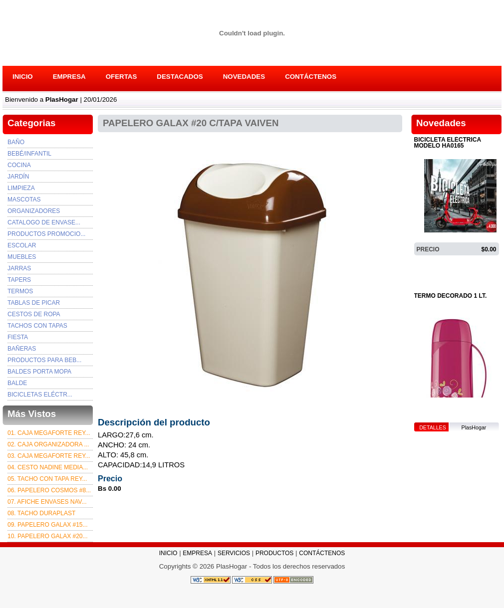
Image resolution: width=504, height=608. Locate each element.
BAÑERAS (21, 349)
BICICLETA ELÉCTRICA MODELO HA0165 (447, 143)
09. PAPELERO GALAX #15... (47, 525)
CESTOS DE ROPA (33, 314)
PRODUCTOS (274, 553)
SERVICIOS (234, 553)
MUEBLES (21, 257)
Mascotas (23, 200)
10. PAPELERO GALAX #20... (47, 536)
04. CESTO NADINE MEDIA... (47, 467)
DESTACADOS (180, 76)
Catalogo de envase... (43, 222)
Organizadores (33, 211)
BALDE (17, 383)
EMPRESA (69, 76)
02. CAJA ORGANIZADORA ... (48, 444)
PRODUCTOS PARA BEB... (44, 360)
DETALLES (432, 263)
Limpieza (21, 188)
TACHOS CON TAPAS (37, 326)
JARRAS (19, 268)
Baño (15, 142)
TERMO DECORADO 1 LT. (450, 296)
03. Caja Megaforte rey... (48, 456)
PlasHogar (474, 263)
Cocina (19, 165)
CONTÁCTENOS (310, 76)
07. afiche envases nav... (47, 502)
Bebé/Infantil (29, 154)
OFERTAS (121, 76)
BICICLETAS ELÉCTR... (39, 395)
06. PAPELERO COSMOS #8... (49, 490)
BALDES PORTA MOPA (39, 372)
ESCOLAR (21, 245)
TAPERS (19, 280)
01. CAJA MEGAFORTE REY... (48, 433)
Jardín (18, 177)
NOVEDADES (244, 76)
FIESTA (17, 337)
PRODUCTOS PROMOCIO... (46, 234)
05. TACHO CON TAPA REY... (47, 479)
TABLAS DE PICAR (33, 303)
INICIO (22, 76)
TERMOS (20, 291)
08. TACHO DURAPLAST (41, 513)
